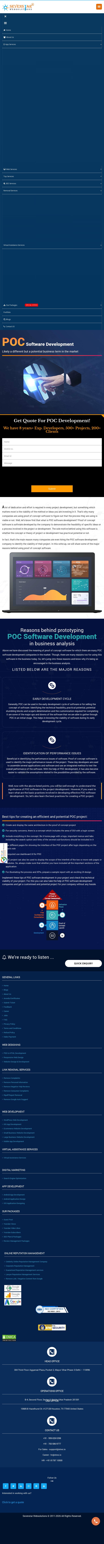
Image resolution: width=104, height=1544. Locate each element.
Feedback (7, 1007)
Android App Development (13, 1194)
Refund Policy (8, 1032)
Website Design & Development (15, 1061)
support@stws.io (57, 1449)
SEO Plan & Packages (11, 1236)
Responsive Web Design (12, 1057)
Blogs (5, 989)
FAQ (4, 1019)
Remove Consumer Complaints (15, 1091)
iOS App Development (11, 1124)
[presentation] (23, 476)
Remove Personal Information (15, 1082)
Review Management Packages (15, 1241)
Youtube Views (9, 1224)
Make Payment (9, 1036)
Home (5, 985)
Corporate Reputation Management (19, 1266)
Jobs (5, 1015)
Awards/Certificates (11, 998)
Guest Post (7, 1219)
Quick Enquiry (83, 963)
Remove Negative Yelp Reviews (16, 1086)
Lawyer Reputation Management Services (22, 1274)
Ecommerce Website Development (17, 1128)
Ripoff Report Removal (12, 1095)
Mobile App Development (13, 1141)
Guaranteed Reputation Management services (23, 1270)
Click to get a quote (13, 1502)
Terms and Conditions (11, 1028)
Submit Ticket (8, 1002)
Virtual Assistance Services (14, 1157)
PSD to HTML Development (14, 1053)
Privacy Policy (8, 1024)
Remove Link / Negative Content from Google (23, 1278)
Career (5, 1011)
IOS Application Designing (13, 1203)
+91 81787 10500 (54, 1460)
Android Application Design (13, 1199)
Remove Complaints (11, 1078)
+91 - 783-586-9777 (52, 1443)
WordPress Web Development (15, 1120)
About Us (6, 994)
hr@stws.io (56, 1454)
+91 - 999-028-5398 (52, 1438)
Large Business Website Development (18, 1137)
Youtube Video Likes (11, 1228)
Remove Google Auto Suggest (15, 1099)
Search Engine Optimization (14, 1178)
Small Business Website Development (18, 1132)
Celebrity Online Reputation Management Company (25, 1261)
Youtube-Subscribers (11, 1232)
